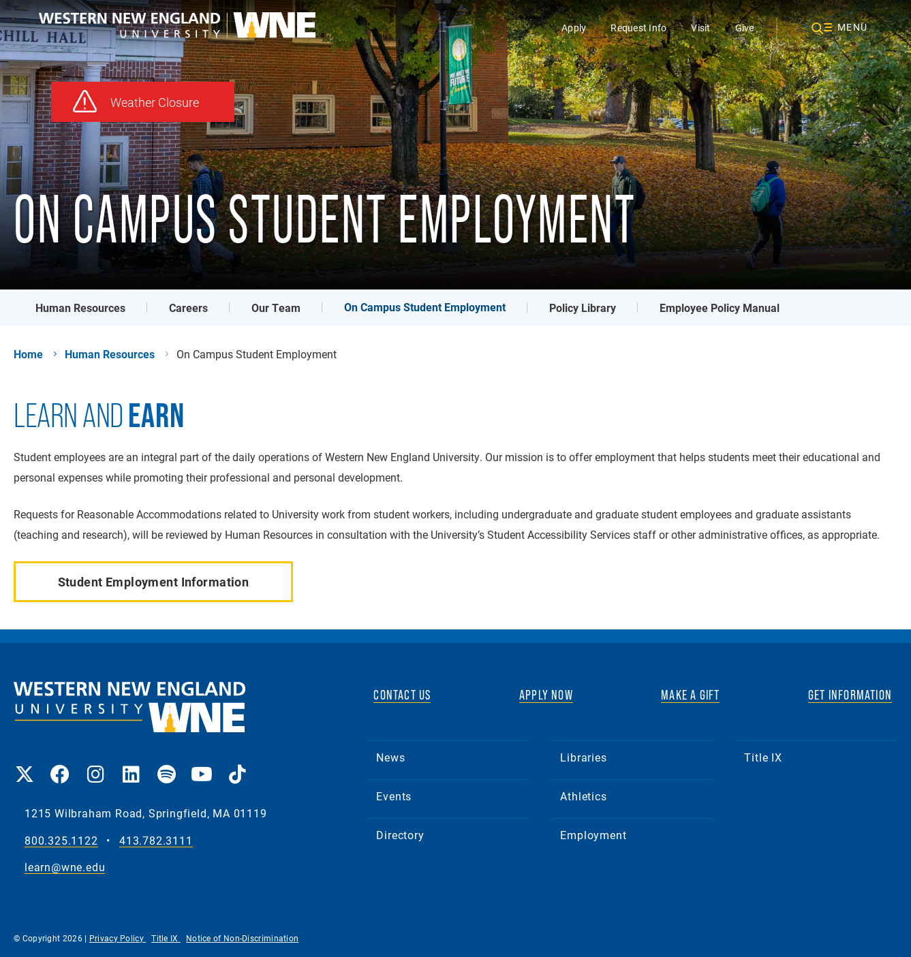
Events (394, 796)
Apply (573, 27)
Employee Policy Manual (719, 307)
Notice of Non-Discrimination (242, 937)
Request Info (638, 27)
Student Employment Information (153, 582)
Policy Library (582, 307)
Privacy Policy (117, 937)
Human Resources (80, 307)
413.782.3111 (156, 840)
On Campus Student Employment (425, 307)
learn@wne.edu (65, 867)
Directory (400, 835)
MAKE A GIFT (690, 694)
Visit (700, 27)
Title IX (763, 757)
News (390, 757)
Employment (593, 835)
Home (28, 354)
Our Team (275, 307)
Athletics (583, 796)
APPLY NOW (546, 694)
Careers (188, 307)
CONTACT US (402, 694)
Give (744, 27)
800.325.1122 (61, 840)
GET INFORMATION (850, 694)
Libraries (583, 757)
